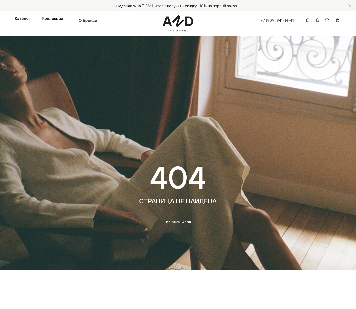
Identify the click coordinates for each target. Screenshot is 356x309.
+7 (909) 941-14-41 (276, 21)
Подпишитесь (125, 5)
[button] (22, 21)
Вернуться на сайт (178, 224)
